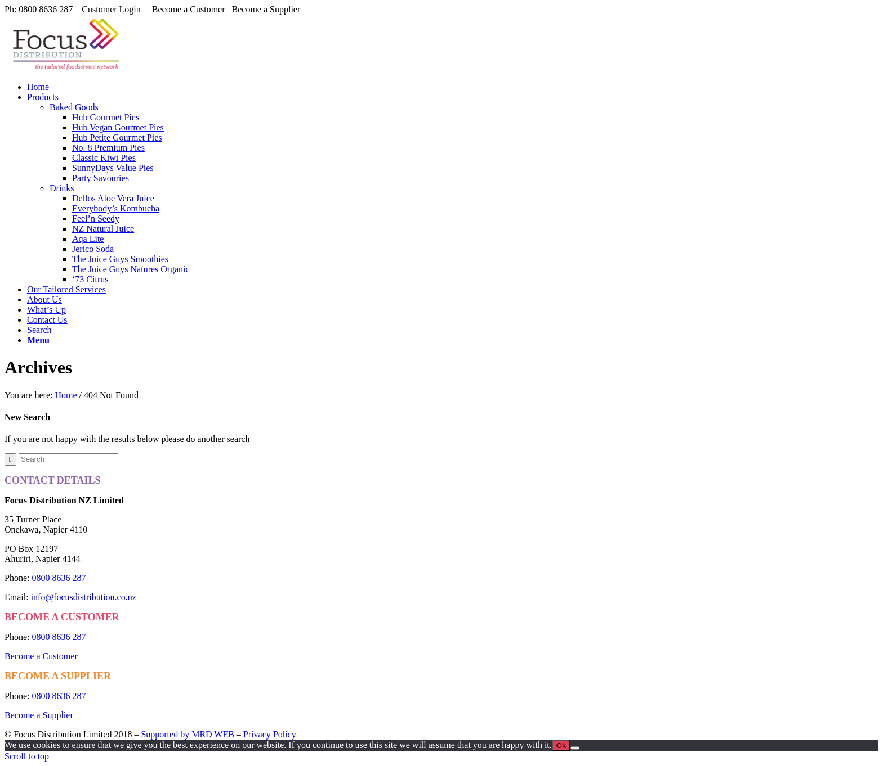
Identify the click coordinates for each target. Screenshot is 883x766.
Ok (561, 745)
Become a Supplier (266, 9)
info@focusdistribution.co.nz (83, 597)
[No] (574, 748)
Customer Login (111, 9)
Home (66, 395)
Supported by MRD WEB (187, 734)
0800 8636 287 (44, 9)
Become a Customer (188, 9)
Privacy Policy (269, 734)
